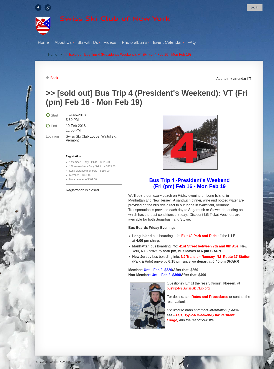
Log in (254, 7)
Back (54, 78)
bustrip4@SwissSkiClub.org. (189, 288)
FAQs (177, 315)
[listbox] (234, 78)
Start (54, 115)
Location (52, 136)
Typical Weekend (198, 315)
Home (52, 54)
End (54, 126)
